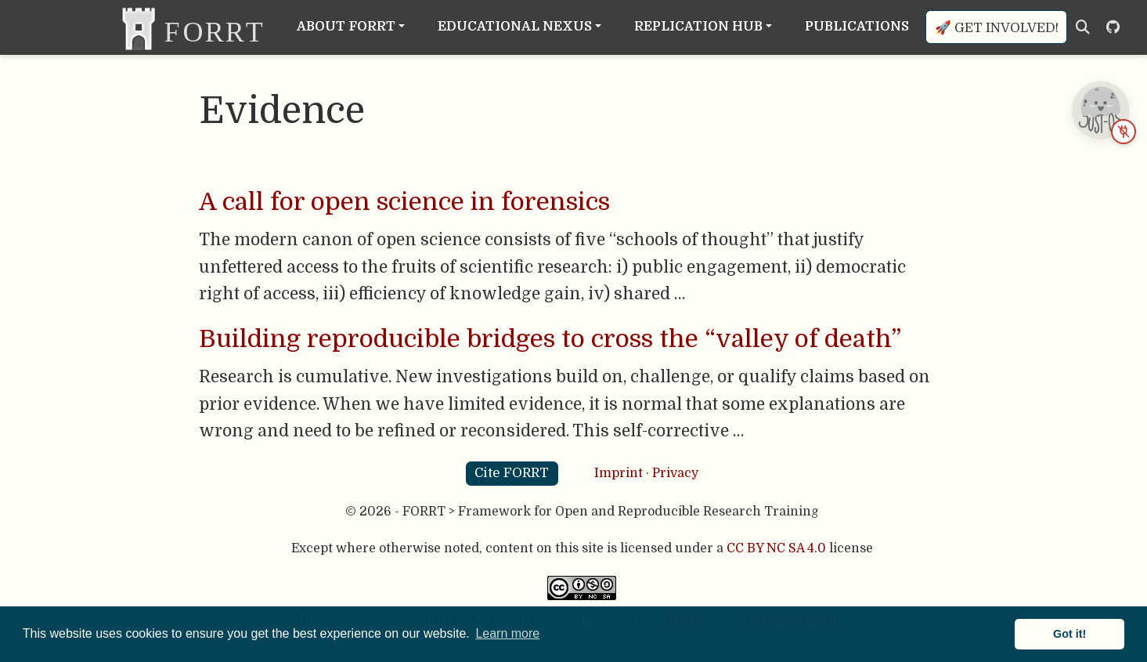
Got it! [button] (1069, 634)
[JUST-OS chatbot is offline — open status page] (1100, 109)
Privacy (675, 473)
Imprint (618, 473)
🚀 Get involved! (997, 27)
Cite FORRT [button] (511, 472)
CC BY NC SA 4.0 (776, 548)
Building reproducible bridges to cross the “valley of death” (550, 339)
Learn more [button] (507, 633)
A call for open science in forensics (404, 202)
